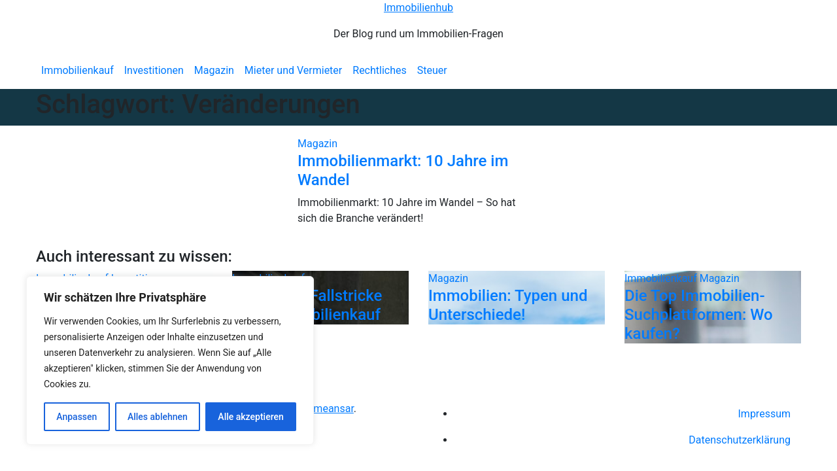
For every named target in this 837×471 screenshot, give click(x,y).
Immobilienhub (418, 7)
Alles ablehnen (158, 416)
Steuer (432, 70)
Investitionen (154, 70)
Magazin (214, 70)
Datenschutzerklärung (740, 440)
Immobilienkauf (77, 70)
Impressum (764, 414)
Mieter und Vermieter (293, 70)
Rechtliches (379, 70)
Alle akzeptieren (250, 416)
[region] (170, 360)
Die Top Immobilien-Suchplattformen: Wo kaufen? (698, 315)
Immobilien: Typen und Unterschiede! (507, 305)
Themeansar (325, 408)
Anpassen (76, 416)
